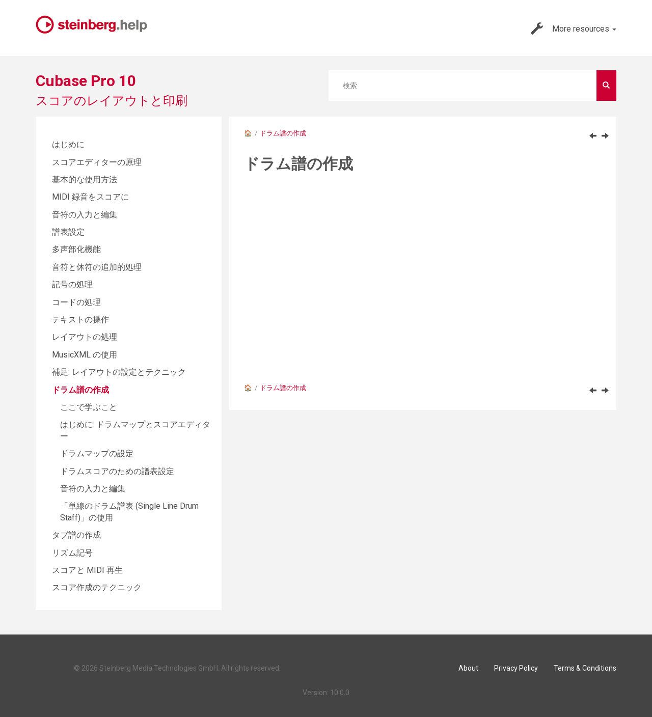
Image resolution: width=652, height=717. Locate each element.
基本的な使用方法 (84, 179)
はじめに (68, 144)
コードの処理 (76, 302)
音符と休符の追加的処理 (97, 267)
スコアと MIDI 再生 (87, 570)
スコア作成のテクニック (97, 587)
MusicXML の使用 (84, 355)
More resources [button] (573, 28)
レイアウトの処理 (84, 337)
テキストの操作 (80, 319)
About (468, 668)
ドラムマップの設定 (96, 453)
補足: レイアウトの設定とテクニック (119, 372)
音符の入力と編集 (84, 214)
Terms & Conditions (585, 668)
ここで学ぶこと (88, 407)
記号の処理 (72, 284)
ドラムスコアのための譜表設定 (117, 471)
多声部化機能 (76, 249)
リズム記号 (72, 553)
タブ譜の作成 (76, 535)
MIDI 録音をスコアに (90, 197)
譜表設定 (68, 232)
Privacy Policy (516, 668)
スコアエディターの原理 (97, 162)
